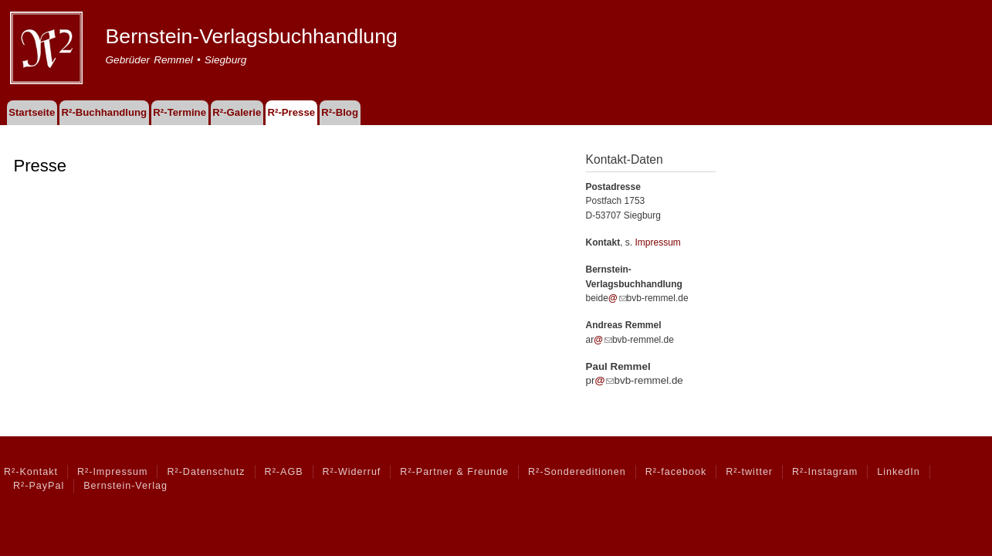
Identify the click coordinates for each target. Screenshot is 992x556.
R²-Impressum (112, 471)
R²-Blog (339, 112)
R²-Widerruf (352, 471)
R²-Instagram (825, 471)
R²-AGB (284, 471)
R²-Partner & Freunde (454, 471)
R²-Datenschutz (206, 471)
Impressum (658, 242)
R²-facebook (675, 471)
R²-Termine (179, 112)
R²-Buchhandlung (104, 112)
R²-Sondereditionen (577, 471)
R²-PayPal (38, 485)
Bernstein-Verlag (125, 485)
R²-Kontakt (31, 471)
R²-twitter (749, 471)
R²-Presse (292, 112)
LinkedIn (898, 471)
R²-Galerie (236, 112)
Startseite (31, 112)
